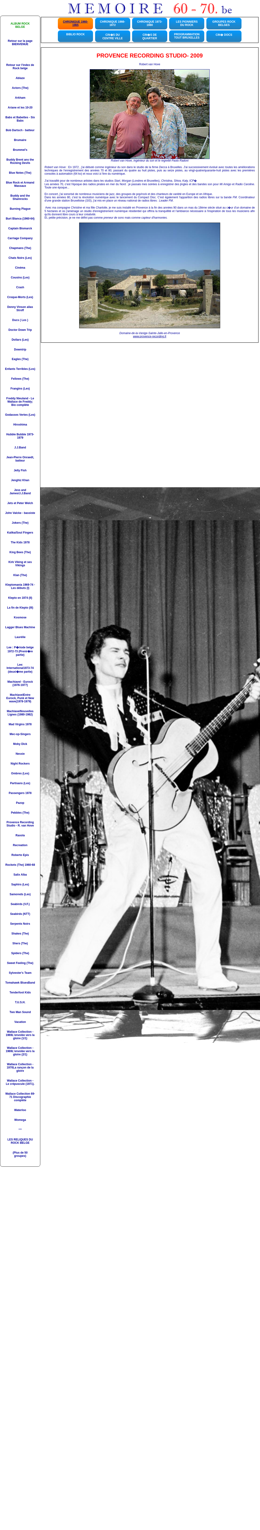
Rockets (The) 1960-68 (20, 864)
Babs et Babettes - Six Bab (20, 119)
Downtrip (20, 349)
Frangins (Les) (20, 388)
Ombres (16, 773)
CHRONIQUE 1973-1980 (149, 23)
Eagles (16, 359)
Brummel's (20, 150)
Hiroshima (20, 424)
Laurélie (20, 637)
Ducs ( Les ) (20, 320)
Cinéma (20, 267)
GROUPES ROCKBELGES (224, 23)
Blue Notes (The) (20, 172)
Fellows (16, 378)
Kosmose (20, 617)
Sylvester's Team (20, 972)
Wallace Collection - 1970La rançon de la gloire (20, 1067)
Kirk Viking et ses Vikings (20, 563)
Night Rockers (20, 763)
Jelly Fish (20, 470)
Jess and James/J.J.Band (20, 491)
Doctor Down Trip (20, 330)
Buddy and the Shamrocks (20, 197)
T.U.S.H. (20, 1002)
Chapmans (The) (20, 248)
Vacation (20, 1022)
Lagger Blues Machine (20, 627)
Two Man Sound (20, 1012)
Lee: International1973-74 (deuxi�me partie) (20, 668)
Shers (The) (20, 943)
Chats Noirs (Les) (20, 258)
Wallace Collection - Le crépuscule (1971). (20, 1082)
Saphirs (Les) (20, 884)
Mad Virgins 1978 (20, 724)
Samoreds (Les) (20, 894)
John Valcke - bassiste (20, 513)
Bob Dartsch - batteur (20, 130)
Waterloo (20, 1110)
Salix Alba (20, 874)
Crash (20, 287)
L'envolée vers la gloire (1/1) (23, 1036)
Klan (16, 575)
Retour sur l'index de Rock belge (20, 66)
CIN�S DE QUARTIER (149, 36)
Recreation (20, 845)
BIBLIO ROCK (75, 34)
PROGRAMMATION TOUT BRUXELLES (187, 36)
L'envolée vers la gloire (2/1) (23, 1053)
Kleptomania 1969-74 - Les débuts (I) (20, 586)
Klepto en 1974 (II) (20, 597)
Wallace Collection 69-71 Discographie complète (20, 1097)
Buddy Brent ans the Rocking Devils (20, 161)
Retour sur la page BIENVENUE (20, 42)
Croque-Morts (16, 297)
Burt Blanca (14, 218)
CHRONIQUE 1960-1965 (75, 23)
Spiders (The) (20, 953)
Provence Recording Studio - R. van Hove (20, 824)
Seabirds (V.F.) (20, 904)
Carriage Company (20, 238)
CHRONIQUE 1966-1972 (112, 23)
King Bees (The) (20, 552)
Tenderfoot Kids (20, 992)
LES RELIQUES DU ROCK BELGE (20, 1141)
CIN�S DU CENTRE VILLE (112, 36)
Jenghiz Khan (20, 480)
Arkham (20, 97)
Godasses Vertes (17, 414)
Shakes (16, 933)
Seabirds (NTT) (20, 914)
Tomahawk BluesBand (20, 982)
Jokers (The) (20, 522)
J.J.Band (20, 447)
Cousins (16, 277)
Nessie (20, 753)
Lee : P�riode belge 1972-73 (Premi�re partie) (20, 651)
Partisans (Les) (20, 783)
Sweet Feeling (16, 963)
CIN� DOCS (224, 34)
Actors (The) (20, 88)
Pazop (20, 803)
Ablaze (20, 78)
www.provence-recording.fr (150, 336)
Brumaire (20, 140)
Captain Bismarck (20, 228)
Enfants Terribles (16, 369)
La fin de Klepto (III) (20, 607)
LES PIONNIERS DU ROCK (187, 23)
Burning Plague (20, 208)
